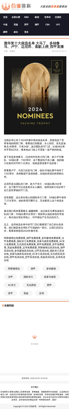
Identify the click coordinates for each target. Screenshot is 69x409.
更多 (26, 31)
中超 (5, 24)
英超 (16, 24)
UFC (58, 24)
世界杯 (47, 17)
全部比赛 (16, 17)
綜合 (16, 31)
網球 (5, 31)
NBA (26, 17)
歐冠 (37, 17)
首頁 (5, 17)
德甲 (37, 24)
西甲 (26, 24)
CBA (47, 24)
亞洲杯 (58, 17)
